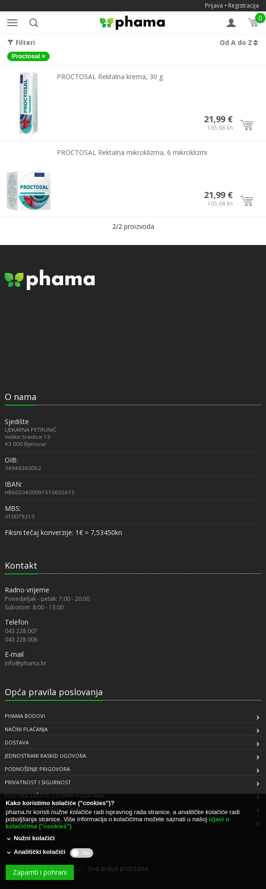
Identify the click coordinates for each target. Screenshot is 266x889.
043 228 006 (21, 639)
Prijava (214, 5)
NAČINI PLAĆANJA (26, 729)
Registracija (243, 5)
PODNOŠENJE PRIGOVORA (37, 768)
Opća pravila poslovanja (54, 692)
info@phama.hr (25, 663)
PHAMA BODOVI (25, 715)
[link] (28, 364)
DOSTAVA (17, 742)
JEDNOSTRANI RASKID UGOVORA (45, 755)
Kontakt (21, 565)
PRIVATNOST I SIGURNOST (38, 782)
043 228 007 (21, 631)
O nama (20, 396)
